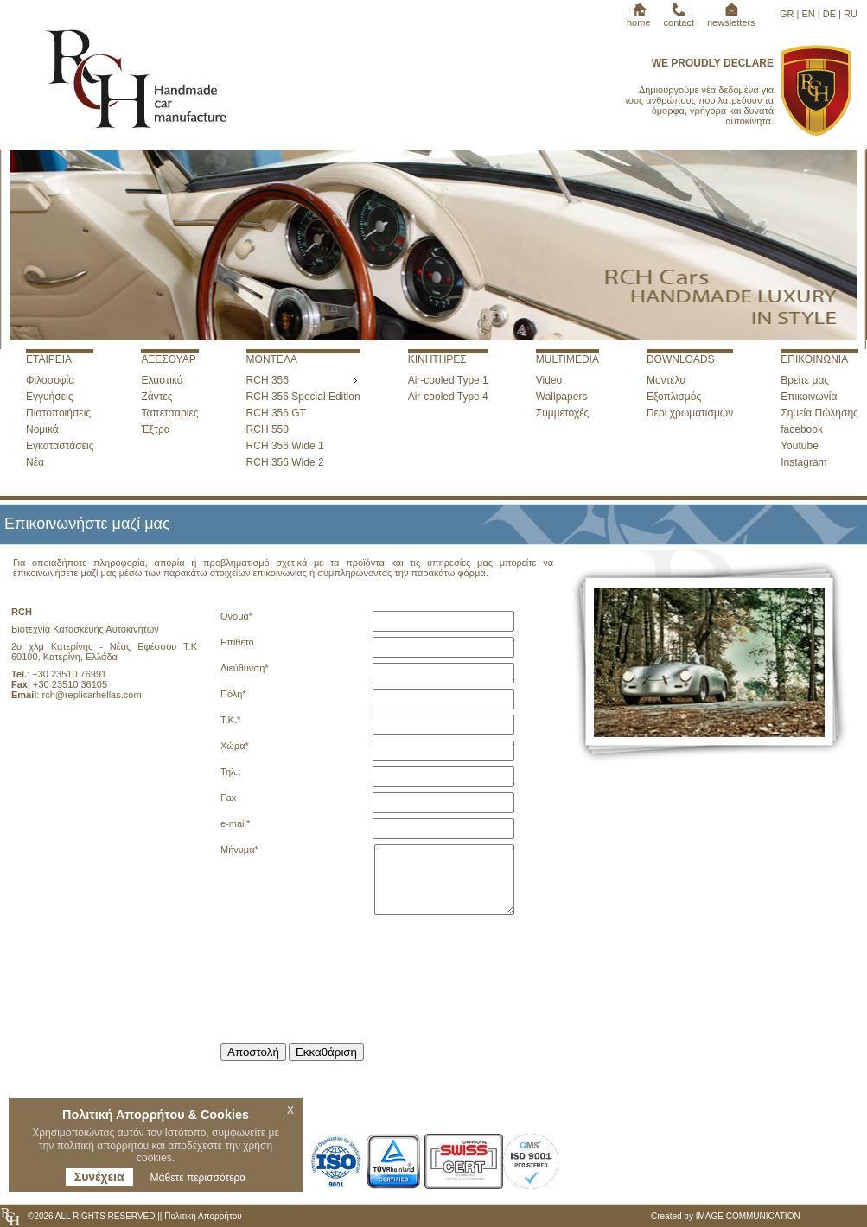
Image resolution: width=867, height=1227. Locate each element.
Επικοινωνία (809, 397)
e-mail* (235, 823)
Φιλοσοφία (50, 380)
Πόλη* (233, 694)
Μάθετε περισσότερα (198, 1178)
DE (829, 14)
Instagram (803, 462)
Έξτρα (155, 429)
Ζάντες (156, 397)
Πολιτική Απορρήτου (201, 1216)
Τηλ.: (230, 771)
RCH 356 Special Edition (303, 397)
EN (807, 14)
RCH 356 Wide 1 (285, 446)
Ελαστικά (161, 380)
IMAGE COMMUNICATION (748, 1216)
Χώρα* (234, 746)
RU (850, 14)
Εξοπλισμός (674, 397)
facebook (802, 429)
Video (549, 380)
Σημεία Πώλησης (819, 413)
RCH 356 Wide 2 (285, 462)
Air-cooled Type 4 (448, 397)
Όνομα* (236, 616)
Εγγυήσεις (49, 397)
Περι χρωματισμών (690, 413)
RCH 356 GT (276, 413)
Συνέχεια (99, 1177)
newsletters (731, 17)
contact (679, 17)
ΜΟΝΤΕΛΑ (271, 359)
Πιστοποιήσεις (58, 413)
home (639, 17)
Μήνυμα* (239, 849)
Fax (228, 797)
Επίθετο (237, 642)
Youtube (800, 446)
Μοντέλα (666, 380)
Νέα (35, 462)
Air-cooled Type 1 (448, 380)
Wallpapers (562, 397)
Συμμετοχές (563, 413)
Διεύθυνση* (244, 668)
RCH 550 (267, 429)
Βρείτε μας (805, 380)
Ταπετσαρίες (169, 413)
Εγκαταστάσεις (59, 446)
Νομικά (42, 429)
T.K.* (230, 720)
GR (787, 14)
